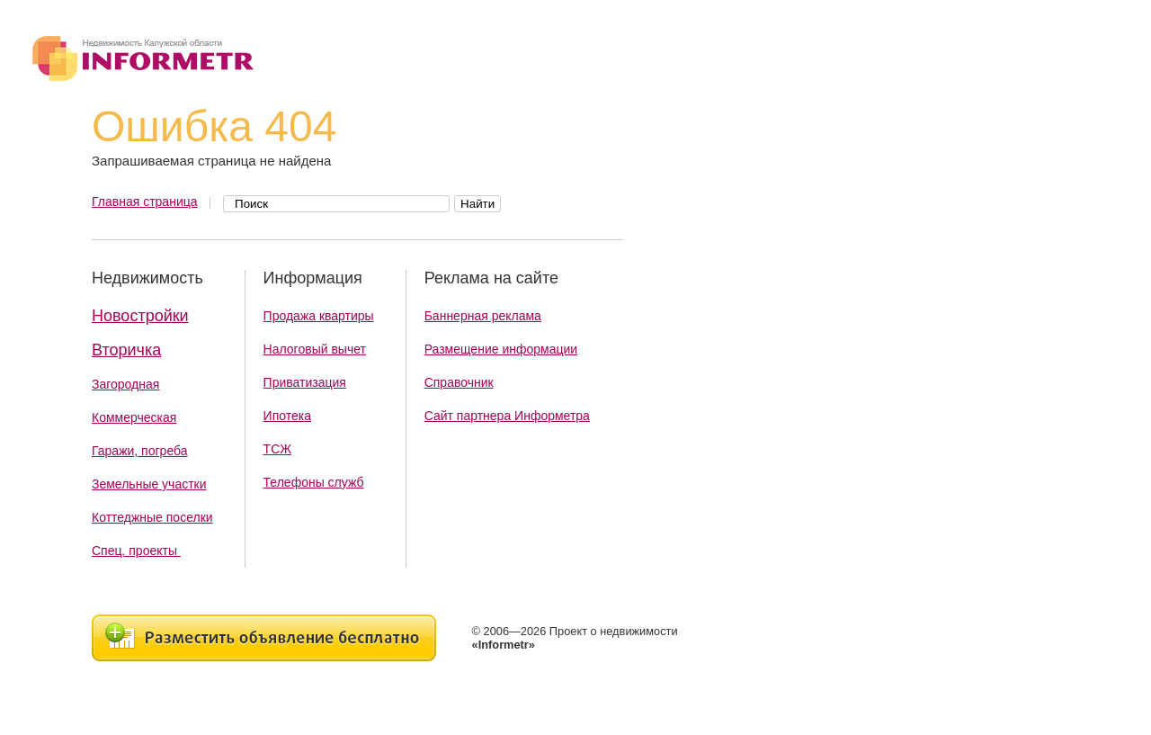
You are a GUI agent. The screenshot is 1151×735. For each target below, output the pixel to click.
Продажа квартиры (318, 316)
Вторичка (126, 350)
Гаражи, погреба (140, 451)
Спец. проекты (136, 550)
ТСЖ (277, 449)
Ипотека (287, 415)
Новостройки (140, 316)
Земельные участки (149, 484)
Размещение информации (500, 349)
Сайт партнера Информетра (507, 415)
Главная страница (145, 201)
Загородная (125, 384)
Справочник (459, 382)
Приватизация (304, 382)
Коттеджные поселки (152, 517)
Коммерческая (134, 417)
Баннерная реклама (482, 316)
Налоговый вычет (314, 349)
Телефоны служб (313, 482)
